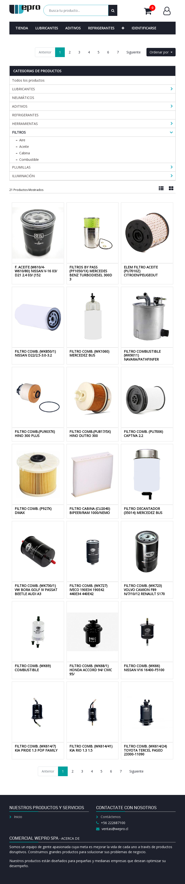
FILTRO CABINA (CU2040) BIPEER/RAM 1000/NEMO (89, 510)
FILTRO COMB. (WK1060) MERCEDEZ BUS (89, 353)
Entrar (167, 11)
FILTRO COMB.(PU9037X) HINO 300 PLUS (35, 433)
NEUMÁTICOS (23, 97)
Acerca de (70, 838)
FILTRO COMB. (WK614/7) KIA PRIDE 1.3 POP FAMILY (36, 748)
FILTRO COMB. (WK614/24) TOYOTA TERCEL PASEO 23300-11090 (145, 750)
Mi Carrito (149, 11)
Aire (22, 140)
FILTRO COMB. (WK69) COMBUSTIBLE (33, 667)
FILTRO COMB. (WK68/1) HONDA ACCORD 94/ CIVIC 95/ (90, 669)
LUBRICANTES (23, 89)
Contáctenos (111, 816)
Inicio (18, 816)
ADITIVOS (19, 106)
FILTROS (19, 132)
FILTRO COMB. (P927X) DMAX (33, 510)
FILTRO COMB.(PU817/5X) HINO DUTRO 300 (90, 433)
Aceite (24, 146)
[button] (123, 28)
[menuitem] (22, 28)
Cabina (24, 153)
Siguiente (133, 52)
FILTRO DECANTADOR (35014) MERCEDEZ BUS (143, 510)
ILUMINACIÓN (23, 176)
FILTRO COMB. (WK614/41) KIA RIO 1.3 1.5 (90, 748)
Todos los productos (28, 80)
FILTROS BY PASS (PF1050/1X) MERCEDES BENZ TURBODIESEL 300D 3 (90, 273)
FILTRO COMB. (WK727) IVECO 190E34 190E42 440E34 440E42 (88, 589)
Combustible (29, 159)
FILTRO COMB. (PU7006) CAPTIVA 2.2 (143, 433)
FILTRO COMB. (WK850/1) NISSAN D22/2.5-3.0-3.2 (35, 353)
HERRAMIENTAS (25, 123)
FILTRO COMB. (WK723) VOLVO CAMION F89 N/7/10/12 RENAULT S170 (144, 589)
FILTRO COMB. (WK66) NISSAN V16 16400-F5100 (144, 667)
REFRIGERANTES (25, 115)
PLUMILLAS (21, 167)
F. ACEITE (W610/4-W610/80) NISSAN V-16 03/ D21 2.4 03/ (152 (36, 271)
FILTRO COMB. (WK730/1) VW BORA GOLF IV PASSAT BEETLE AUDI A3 (36, 589)
